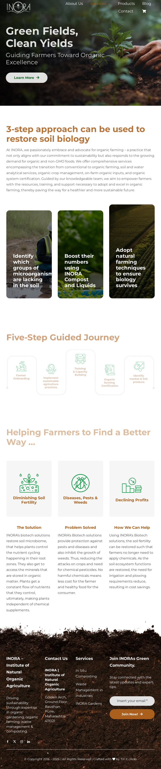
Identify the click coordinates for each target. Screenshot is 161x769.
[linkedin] (28, 741)
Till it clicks (129, 759)
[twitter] (14, 741)
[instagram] (21, 741)
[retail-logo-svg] (18, 2)
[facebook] (7, 741)
